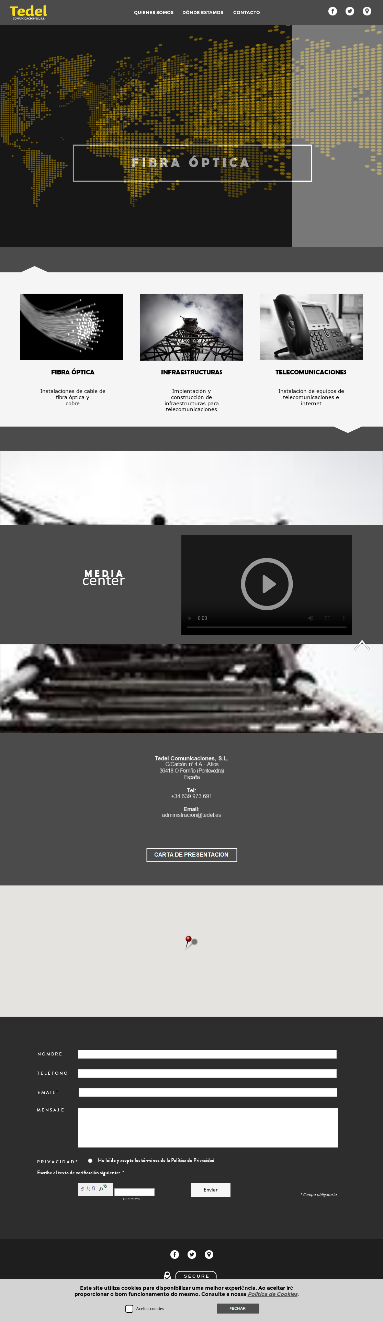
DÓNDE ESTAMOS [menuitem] (202, 12)
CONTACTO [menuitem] (248, 12)
